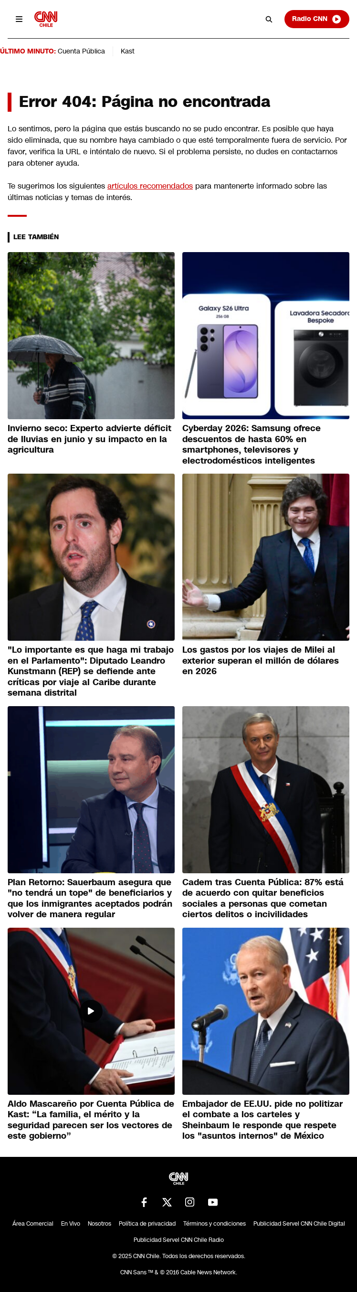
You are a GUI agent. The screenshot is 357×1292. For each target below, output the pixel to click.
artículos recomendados (150, 185)
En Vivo (70, 1224)
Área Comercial (32, 1224)
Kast (128, 51)
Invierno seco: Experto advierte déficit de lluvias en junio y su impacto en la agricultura (89, 439)
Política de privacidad (147, 1224)
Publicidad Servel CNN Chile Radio (179, 1240)
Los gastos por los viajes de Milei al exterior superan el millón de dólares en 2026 (260, 661)
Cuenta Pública (81, 51)
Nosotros (99, 1224)
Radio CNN (317, 19)
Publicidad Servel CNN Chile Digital (299, 1224)
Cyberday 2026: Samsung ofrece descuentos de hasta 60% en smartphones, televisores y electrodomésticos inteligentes (251, 444)
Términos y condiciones (214, 1224)
